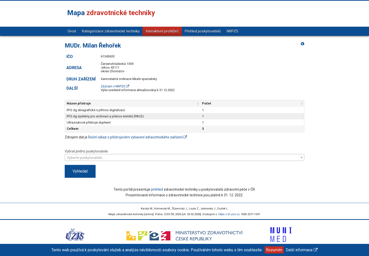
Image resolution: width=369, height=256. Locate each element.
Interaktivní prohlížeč (162, 31)
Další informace (302, 250)
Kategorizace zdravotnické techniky (111, 31)
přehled (157, 189)
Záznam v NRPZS (115, 86)
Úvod (72, 31)
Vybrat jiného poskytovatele (184, 155)
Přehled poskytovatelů (203, 31)
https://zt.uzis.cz (229, 214)
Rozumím (274, 250)
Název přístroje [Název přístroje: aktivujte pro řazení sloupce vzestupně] (79, 103)
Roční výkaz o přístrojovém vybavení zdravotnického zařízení (137, 137)
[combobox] (184, 157)
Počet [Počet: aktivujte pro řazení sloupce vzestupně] (269, 103)
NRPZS (232, 31)
